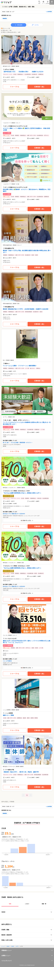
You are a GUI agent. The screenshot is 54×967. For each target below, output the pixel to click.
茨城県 (12, 946)
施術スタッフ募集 (8, 715)
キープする (14, 87)
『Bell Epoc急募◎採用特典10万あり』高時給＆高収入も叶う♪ (22, 493)
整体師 (8, 946)
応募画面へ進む (39, 87)
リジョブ (3, 946)
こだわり (27, 903)
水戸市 (17, 946)
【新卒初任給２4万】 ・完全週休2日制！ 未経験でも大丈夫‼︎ (23, 71)
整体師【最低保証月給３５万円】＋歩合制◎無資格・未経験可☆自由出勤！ (26, 309)
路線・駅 (44, 903)
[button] (27, 59)
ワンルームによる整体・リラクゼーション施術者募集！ (20, 365)
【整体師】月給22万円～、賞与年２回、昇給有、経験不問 (21, 772)
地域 (10, 903)
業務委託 (5, 18)
